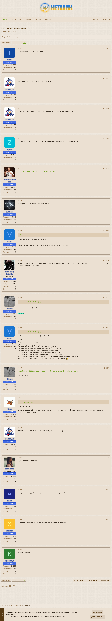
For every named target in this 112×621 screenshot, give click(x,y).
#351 (106, 368)
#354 (106, 458)
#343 (106, 108)
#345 (106, 168)
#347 (106, 231)
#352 (106, 398)
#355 (106, 490)
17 (22, 42)
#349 (106, 297)
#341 (106, 49)
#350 (106, 327)
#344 (106, 138)
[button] (12, 19)
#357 (106, 550)
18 (25, 42)
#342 (106, 79)
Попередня (8, 42)
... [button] (16, 42)
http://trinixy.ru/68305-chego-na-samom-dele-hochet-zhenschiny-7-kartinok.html (49, 371)
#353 (106, 428)
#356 (106, 520)
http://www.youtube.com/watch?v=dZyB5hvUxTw (38, 171)
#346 (106, 201)
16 (19, 42)
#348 (106, 261)
